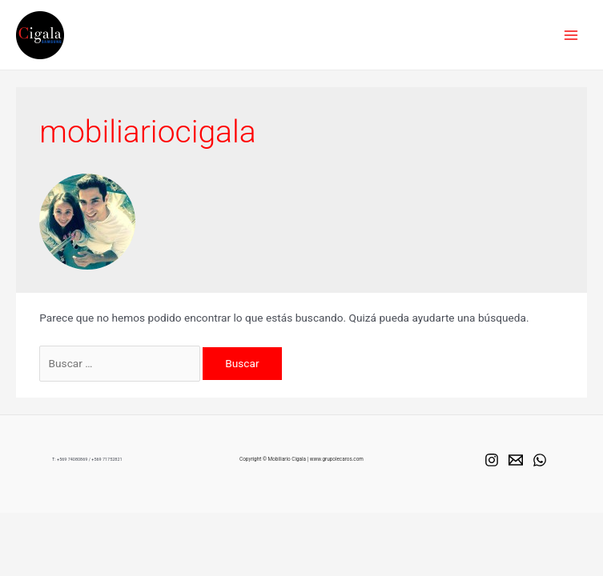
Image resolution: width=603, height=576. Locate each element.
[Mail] (516, 460)
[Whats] (540, 460)
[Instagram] (491, 460)
